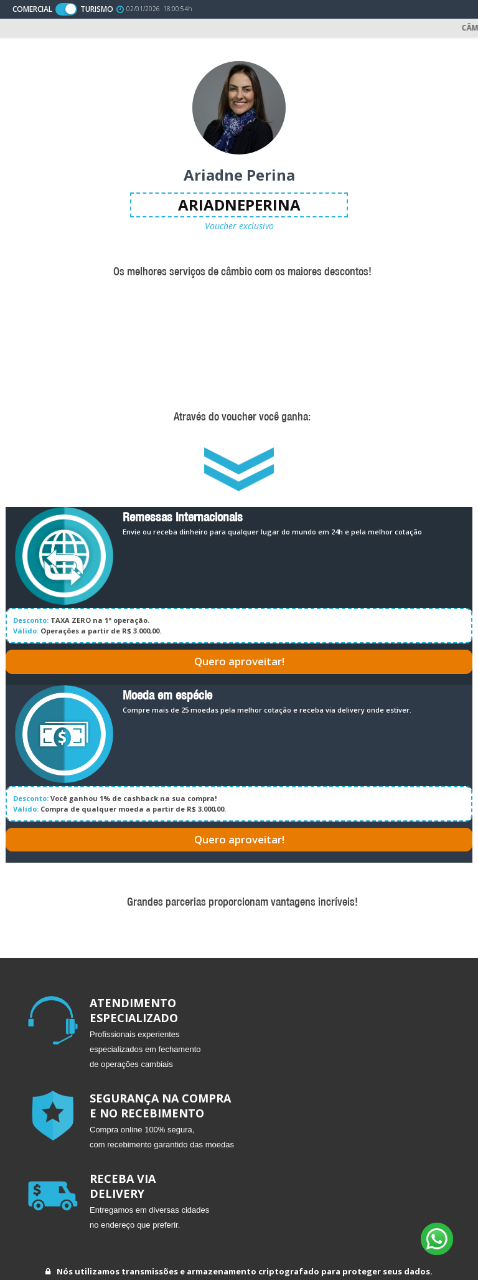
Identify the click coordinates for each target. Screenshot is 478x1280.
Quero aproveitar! (239, 661)
